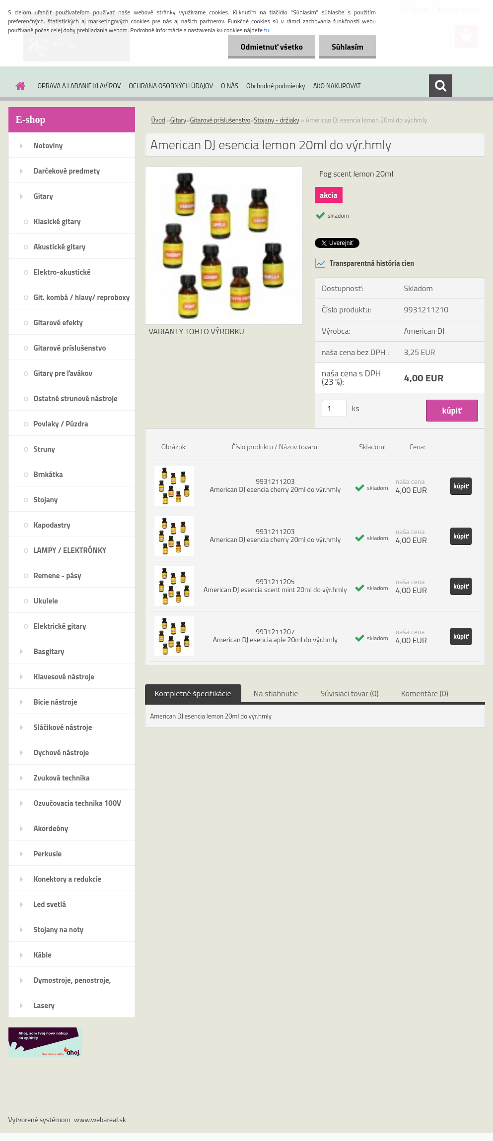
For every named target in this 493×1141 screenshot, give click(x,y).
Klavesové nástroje (64, 676)
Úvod (158, 120)
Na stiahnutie (276, 693)
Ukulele (46, 600)
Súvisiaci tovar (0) (349, 693)
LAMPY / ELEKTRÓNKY (70, 550)
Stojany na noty (59, 929)
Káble (43, 955)
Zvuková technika (62, 777)
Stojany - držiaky (276, 120)
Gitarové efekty (58, 322)
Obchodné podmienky (275, 86)
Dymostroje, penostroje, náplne (72, 983)
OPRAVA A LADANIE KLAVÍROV (79, 86)
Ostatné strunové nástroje (76, 398)
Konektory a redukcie (68, 879)
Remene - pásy (57, 575)
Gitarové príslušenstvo (70, 348)
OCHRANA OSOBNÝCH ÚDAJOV (171, 86)
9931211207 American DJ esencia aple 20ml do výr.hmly (275, 635)
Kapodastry (52, 525)
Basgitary (49, 651)
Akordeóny (51, 828)
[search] (440, 85)
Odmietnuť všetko (271, 47)
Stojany (46, 499)
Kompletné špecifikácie (193, 693)
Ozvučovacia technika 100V (78, 803)
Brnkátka (48, 474)
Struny (44, 449)
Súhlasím (347, 47)
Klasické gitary (57, 221)
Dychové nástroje (61, 752)
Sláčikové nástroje (63, 727)
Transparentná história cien (364, 263)
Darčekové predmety (67, 171)
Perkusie (48, 853)
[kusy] (334, 408)
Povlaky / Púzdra (61, 423)
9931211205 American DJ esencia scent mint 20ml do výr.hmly (275, 585)
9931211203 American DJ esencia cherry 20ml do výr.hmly (275, 485)
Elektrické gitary (60, 626)
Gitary (43, 196)
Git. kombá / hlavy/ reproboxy (82, 297)
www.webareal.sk (100, 1119)
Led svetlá (50, 904)
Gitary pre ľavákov (63, 373)
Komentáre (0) (424, 693)
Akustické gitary (60, 246)
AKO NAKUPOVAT (337, 86)
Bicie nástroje (55, 702)
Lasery (44, 1005)
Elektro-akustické (62, 272)
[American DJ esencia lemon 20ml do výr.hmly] (224, 171)
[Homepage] (18, 85)
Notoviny (48, 145)
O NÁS (229, 86)
